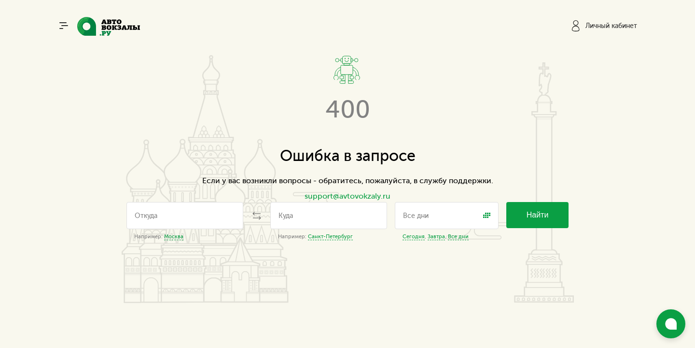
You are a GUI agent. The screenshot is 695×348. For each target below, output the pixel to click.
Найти (538, 215)
